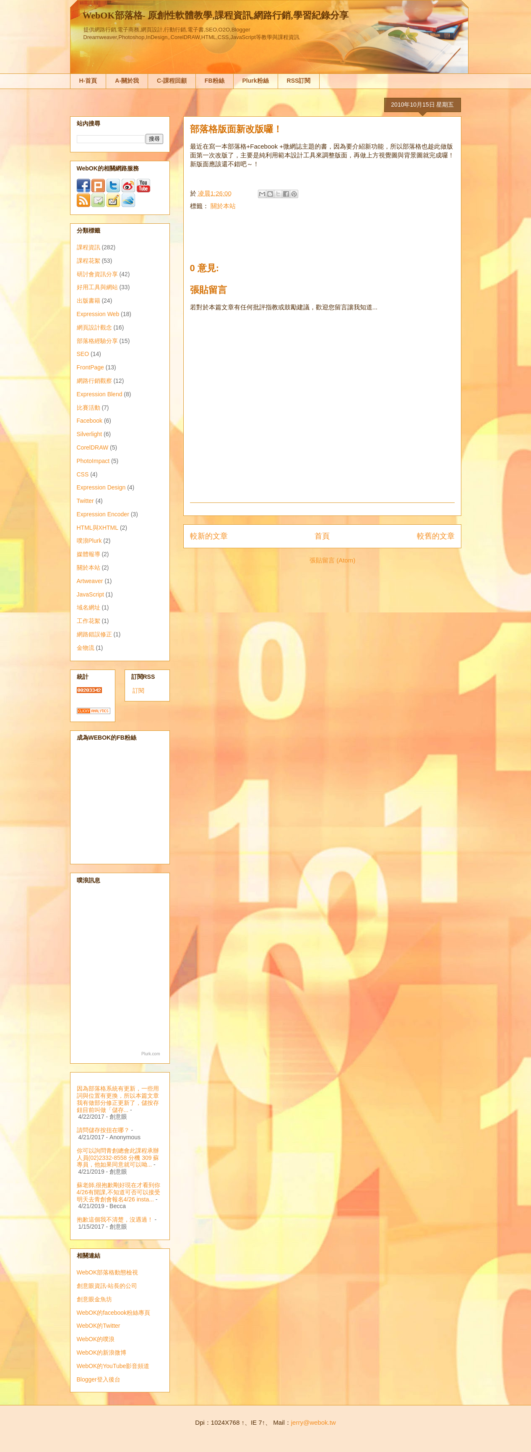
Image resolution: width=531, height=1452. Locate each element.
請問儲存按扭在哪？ (103, 1130)
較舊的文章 (436, 536)
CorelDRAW (93, 447)
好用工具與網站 (97, 287)
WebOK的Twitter (98, 1325)
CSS (83, 474)
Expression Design (101, 487)
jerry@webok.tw (313, 1422)
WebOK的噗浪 (96, 1339)
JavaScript (90, 594)
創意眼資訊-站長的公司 (107, 1285)
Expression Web (98, 314)
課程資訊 (88, 247)
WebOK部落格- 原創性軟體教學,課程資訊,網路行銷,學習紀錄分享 (216, 15)
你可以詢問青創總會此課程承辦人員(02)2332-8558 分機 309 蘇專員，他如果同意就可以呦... (118, 1157)
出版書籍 (88, 300)
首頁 (322, 536)
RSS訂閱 (299, 80)
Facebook (89, 420)
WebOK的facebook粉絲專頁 (114, 1312)
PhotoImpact (93, 461)
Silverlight (89, 434)
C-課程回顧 (172, 80)
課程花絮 (88, 260)
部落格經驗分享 (97, 340)
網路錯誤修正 (94, 634)
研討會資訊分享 (97, 274)
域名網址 (88, 607)
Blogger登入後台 (98, 1379)
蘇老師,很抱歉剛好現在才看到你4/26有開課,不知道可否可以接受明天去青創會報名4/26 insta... (119, 1192)
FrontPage (90, 367)
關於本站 (223, 205)
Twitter (85, 500)
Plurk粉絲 (255, 80)
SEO (83, 354)
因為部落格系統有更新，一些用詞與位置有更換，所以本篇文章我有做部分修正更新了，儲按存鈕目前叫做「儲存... (118, 1099)
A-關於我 (127, 80)
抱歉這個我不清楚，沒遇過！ (115, 1219)
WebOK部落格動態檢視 (107, 1272)
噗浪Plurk (89, 540)
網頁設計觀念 (94, 327)
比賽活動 (88, 407)
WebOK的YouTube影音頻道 (113, 1366)
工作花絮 (88, 620)
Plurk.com (150, 1054)
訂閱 (138, 690)
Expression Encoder (103, 514)
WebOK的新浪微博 (102, 1352)
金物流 (85, 647)
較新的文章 (209, 536)
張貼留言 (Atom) (332, 560)
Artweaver (90, 581)
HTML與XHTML (98, 527)
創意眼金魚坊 (94, 1299)
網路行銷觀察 (94, 380)
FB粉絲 (214, 80)
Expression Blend (99, 394)
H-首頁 (88, 80)
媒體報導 (88, 554)
